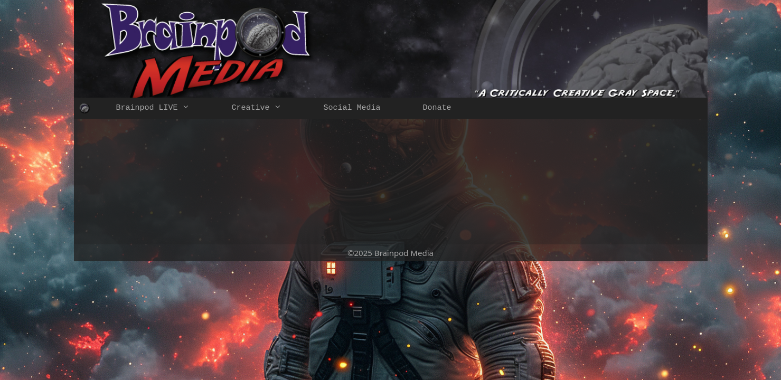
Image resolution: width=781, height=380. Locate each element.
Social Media (352, 107)
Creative (267, 108)
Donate (437, 107)
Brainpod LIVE (163, 108)
